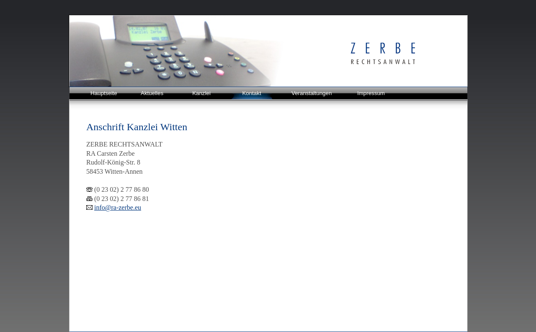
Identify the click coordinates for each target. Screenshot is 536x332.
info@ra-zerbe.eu (117, 207)
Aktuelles (152, 93)
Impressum (371, 93)
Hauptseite (103, 93)
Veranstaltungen (311, 93)
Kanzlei (201, 93)
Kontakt (251, 93)
